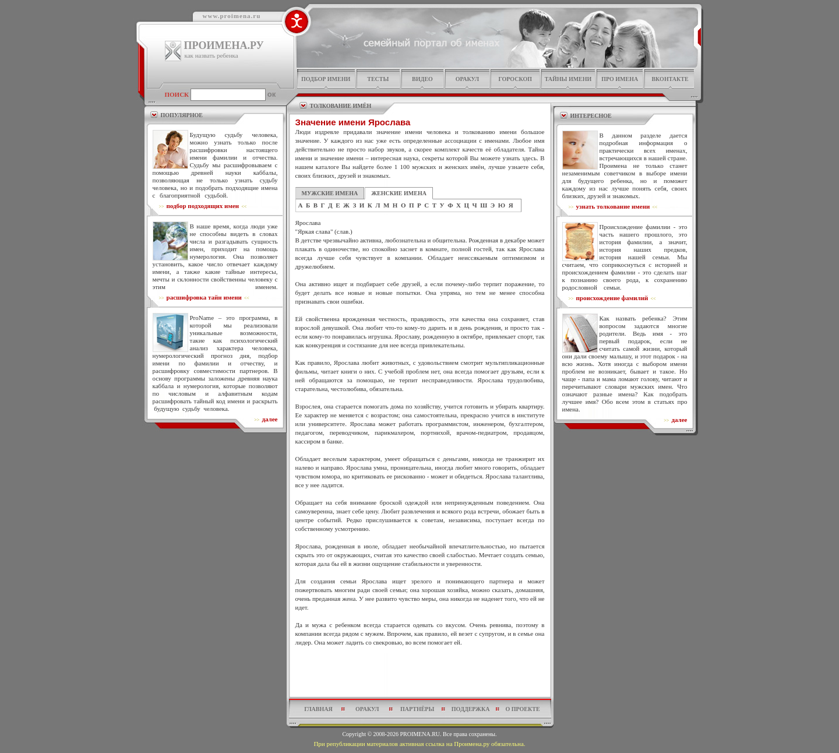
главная (318, 709)
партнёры (417, 709)
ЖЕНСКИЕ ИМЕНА (398, 193)
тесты (378, 79)
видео (422, 79)
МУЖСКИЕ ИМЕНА (330, 193)
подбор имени (325, 79)
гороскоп (515, 79)
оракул (467, 79)
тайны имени (568, 79)
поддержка (471, 709)
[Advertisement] (420, 674)
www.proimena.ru (232, 15)
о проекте (522, 709)
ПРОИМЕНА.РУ (224, 45)
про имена (619, 79)
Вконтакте (669, 79)
